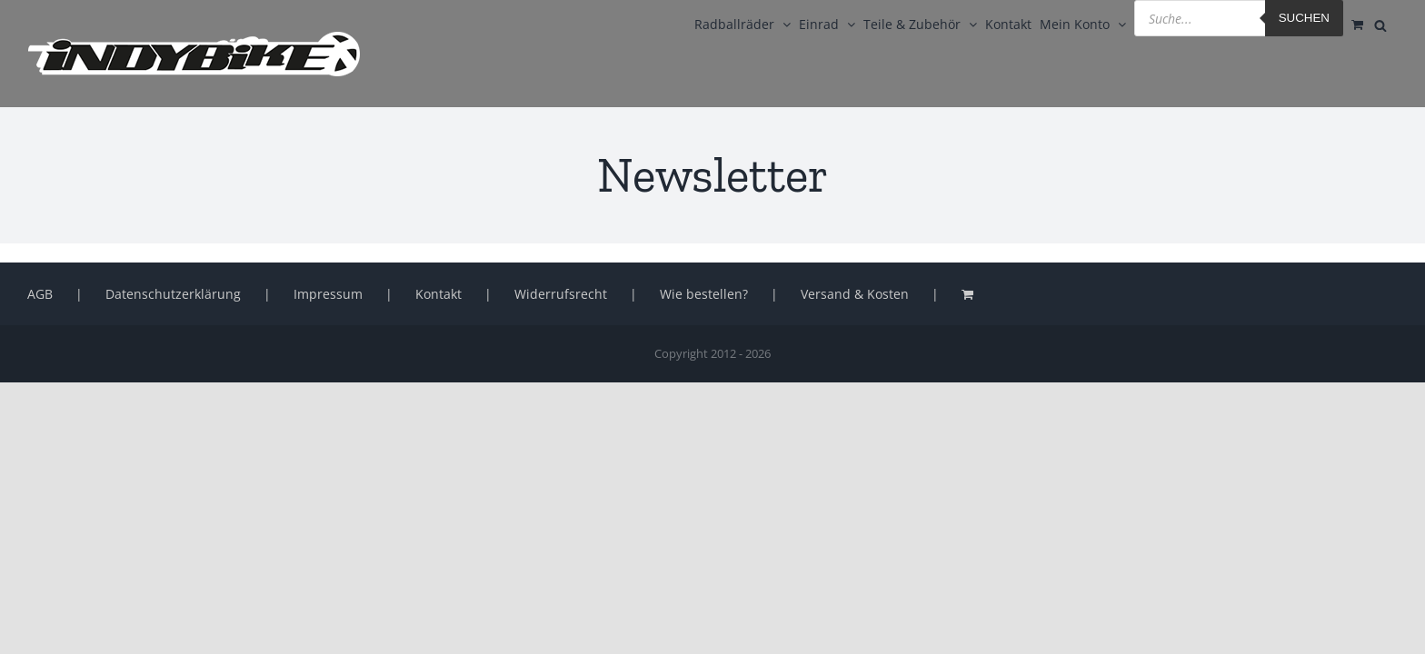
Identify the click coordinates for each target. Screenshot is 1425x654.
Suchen (1265, 18)
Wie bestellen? (704, 293)
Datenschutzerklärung (173, 293)
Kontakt (438, 293)
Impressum (328, 293)
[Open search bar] (1389, 23)
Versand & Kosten (855, 293)
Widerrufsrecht (560, 293)
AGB (40, 293)
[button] (40, 614)
